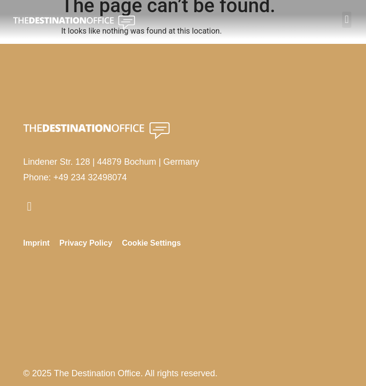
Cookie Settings (151, 243)
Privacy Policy (86, 243)
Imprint (36, 243)
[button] (346, 20)
